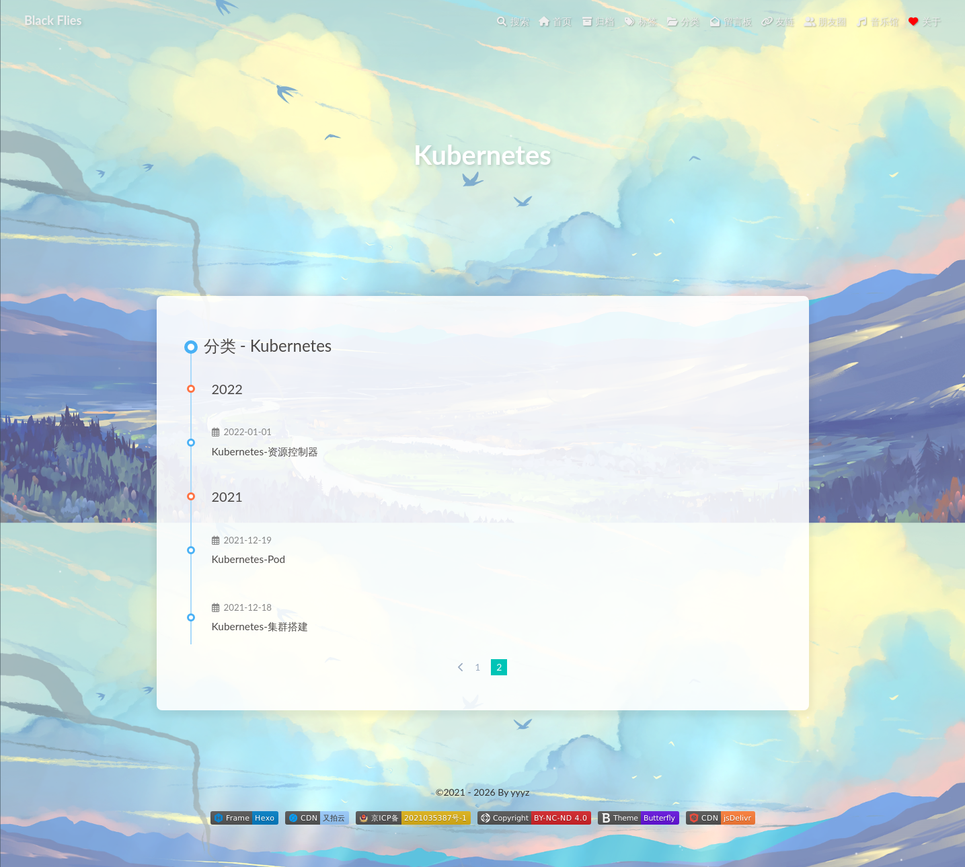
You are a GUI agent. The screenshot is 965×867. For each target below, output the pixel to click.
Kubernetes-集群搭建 (260, 626)
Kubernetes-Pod (249, 559)
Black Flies (52, 20)
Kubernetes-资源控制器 (265, 451)
